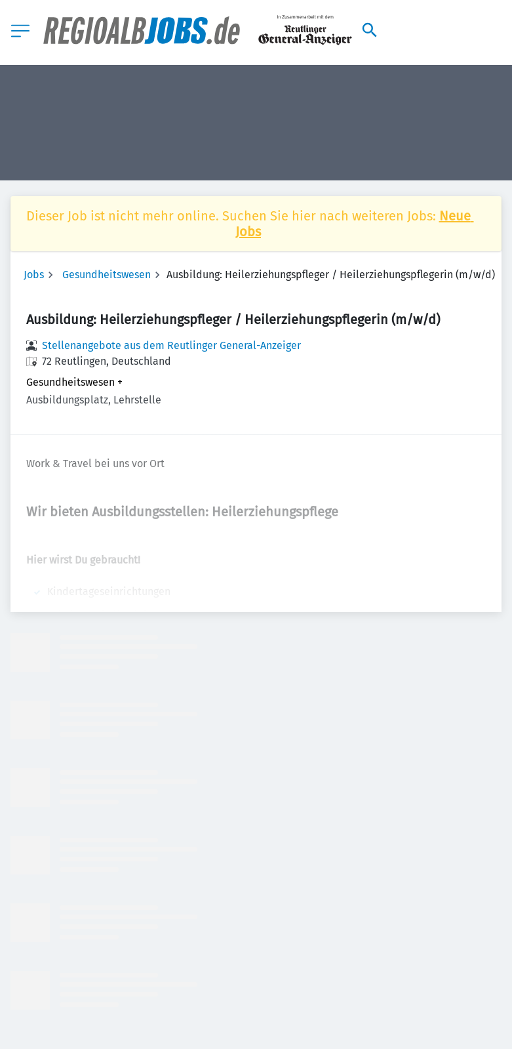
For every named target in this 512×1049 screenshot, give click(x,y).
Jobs (34, 274)
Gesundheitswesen (106, 274)
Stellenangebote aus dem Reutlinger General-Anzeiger (171, 345)
